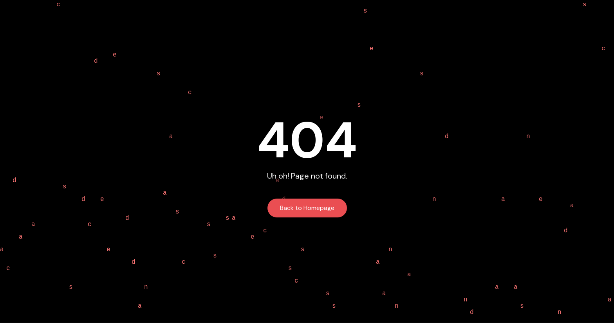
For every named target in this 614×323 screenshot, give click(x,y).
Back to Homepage (307, 208)
